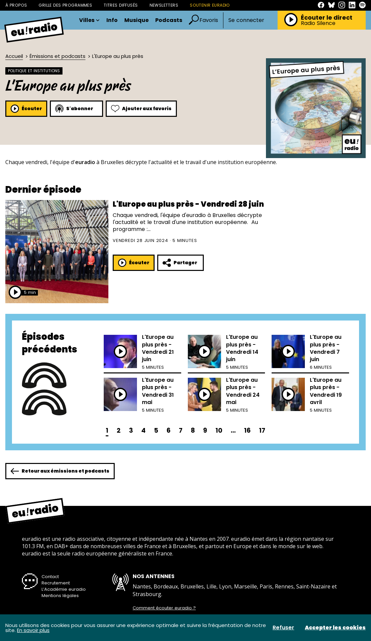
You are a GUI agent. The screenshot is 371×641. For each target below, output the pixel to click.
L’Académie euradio (64, 589)
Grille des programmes (65, 5)
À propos (16, 5)
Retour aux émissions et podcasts (60, 471)
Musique (136, 20)
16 (247, 430)
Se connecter (246, 20)
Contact (50, 576)
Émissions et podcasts (57, 56)
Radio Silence (318, 23)
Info (112, 20)
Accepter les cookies (335, 627)
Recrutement (56, 583)
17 (262, 430)
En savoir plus (33, 630)
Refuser (283, 627)
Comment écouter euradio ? (164, 608)
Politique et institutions (34, 71)
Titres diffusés (121, 5)
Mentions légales (60, 595)
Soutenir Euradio (210, 5)
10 (218, 430)
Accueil (14, 56)
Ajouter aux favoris (141, 109)
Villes (89, 20)
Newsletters (164, 5)
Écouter (26, 109)
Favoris (208, 20)
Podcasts (168, 20)
